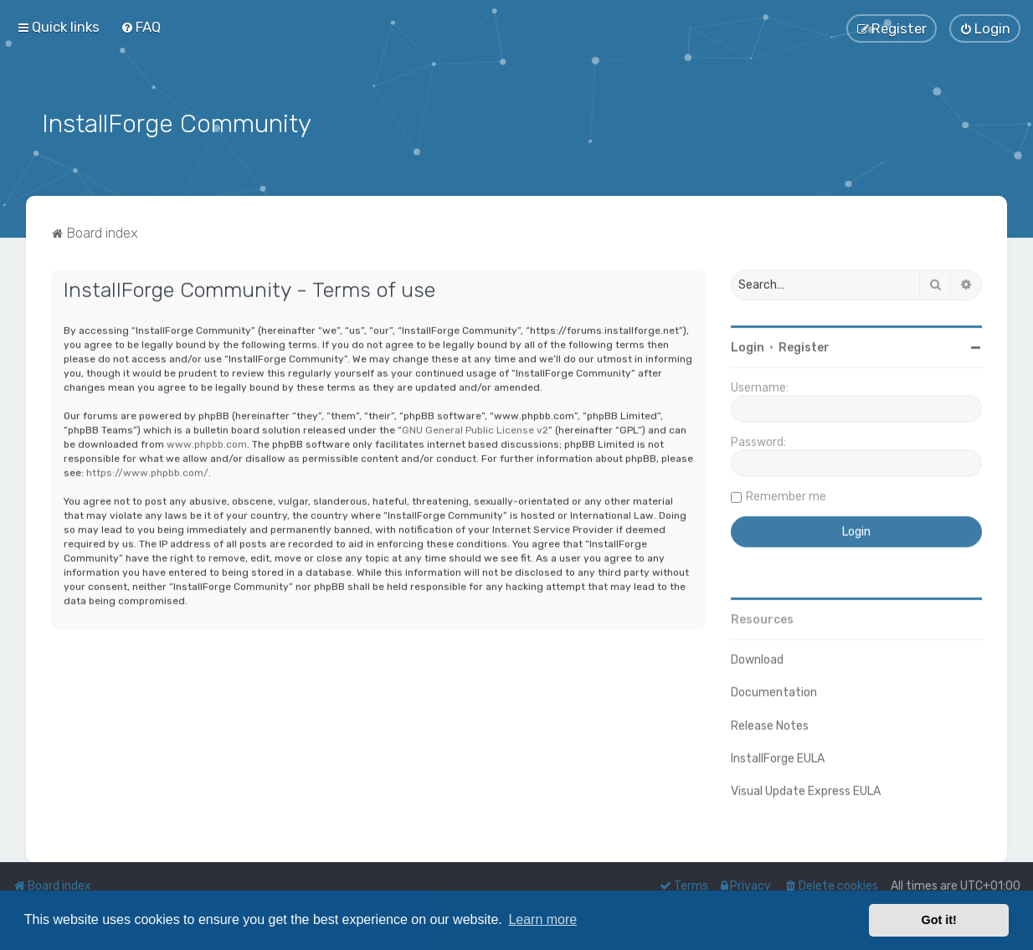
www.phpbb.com (207, 439)
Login (747, 343)
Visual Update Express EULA (806, 786)
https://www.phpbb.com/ (147, 468)
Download (757, 655)
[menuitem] (140, 26)
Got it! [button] (939, 920)
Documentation (774, 687)
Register (804, 343)
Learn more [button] (542, 919)
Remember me (786, 492)
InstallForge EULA (778, 754)
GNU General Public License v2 (475, 425)
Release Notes (770, 720)
